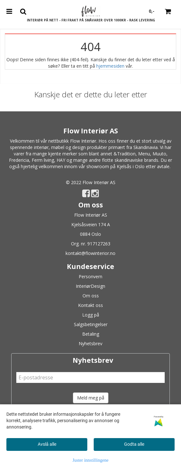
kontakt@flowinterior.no (90, 253)
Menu (144, 154)
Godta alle (134, 444)
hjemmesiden (110, 66)
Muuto (159, 154)
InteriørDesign (90, 286)
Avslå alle (47, 444)
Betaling (90, 334)
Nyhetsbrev (90, 343)
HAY (61, 160)
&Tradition (125, 154)
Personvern (90, 276)
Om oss (91, 296)
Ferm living (43, 160)
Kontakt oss (90, 305)
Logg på (90, 315)
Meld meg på (90, 398)
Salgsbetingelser (90, 324)
